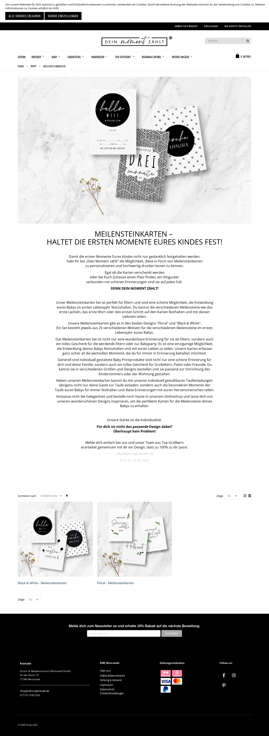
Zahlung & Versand (111, 680)
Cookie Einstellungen (112, 693)
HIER (56, 8)
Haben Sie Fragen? (186, 26)
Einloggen (211, 26)
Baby (34, 66)
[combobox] (228, 41)
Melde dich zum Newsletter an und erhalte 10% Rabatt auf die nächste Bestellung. (134, 626)
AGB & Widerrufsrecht (112, 675)
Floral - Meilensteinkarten (115, 583)
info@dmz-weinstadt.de (134, 453)
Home (21, 66)
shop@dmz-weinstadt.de (34, 691)
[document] (135, 11)
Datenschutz (107, 689)
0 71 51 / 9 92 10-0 (134, 460)
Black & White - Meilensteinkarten (42, 583)
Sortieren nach (27, 496)
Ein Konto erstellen (237, 26)
